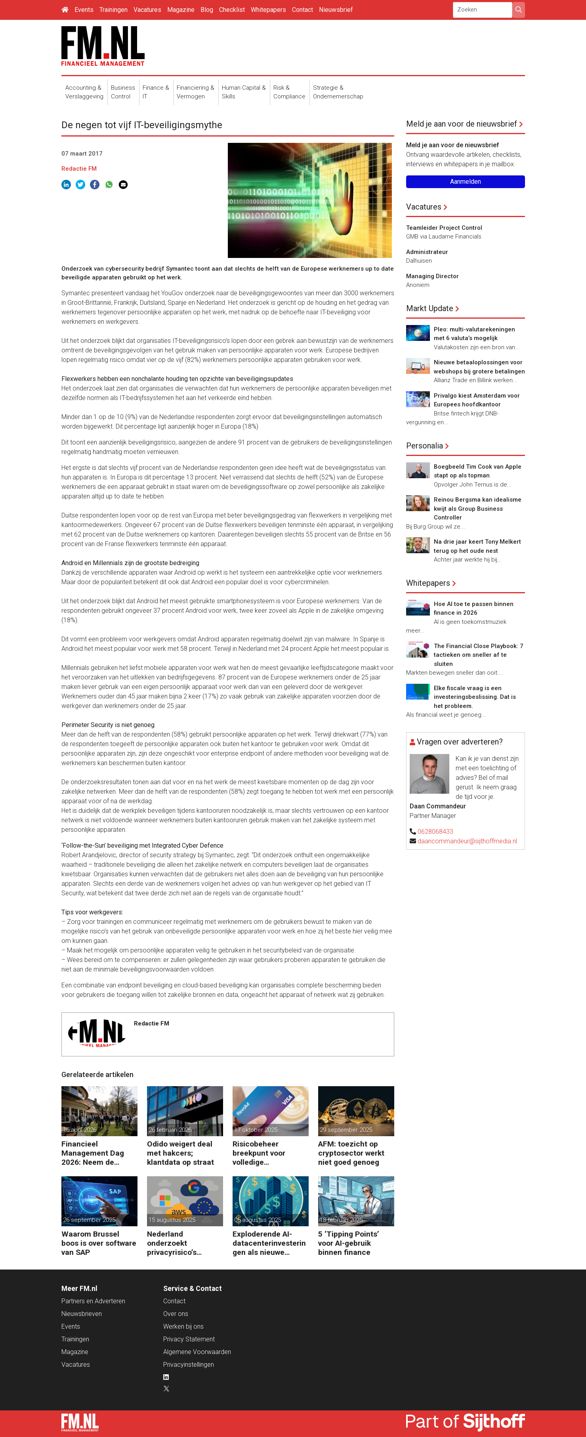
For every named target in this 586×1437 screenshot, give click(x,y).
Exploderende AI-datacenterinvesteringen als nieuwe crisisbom (269, 1243)
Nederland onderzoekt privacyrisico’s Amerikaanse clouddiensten (172, 1243)
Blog (206, 9)
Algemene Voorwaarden (197, 1352)
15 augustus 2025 (172, 1219)
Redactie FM (79, 168)
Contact (302, 9)
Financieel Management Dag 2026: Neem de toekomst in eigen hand (92, 1153)
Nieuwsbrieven (81, 1314)
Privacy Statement (189, 1339)
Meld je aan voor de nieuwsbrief (461, 124)
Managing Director (432, 276)
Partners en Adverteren (93, 1301)
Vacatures (147, 9)
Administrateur (427, 252)
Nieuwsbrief (336, 9)
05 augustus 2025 (257, 1219)
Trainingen (113, 9)
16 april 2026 (79, 1129)
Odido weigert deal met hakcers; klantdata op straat (180, 1153)
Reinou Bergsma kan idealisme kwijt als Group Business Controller (477, 508)
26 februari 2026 (170, 1129)
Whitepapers (268, 9)
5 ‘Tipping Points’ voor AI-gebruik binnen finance (348, 1243)
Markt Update (429, 308)
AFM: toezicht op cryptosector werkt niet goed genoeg (351, 1153)
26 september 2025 (89, 1219)
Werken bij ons (183, 1326)
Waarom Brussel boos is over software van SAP (98, 1243)
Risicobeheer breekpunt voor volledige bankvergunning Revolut (260, 1153)
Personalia (424, 445)
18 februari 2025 (341, 1219)
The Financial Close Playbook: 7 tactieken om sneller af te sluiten (478, 655)
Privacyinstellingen (188, 1364)
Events (84, 9)
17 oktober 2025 (255, 1129)
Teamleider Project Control (444, 227)
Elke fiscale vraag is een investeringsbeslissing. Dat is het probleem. (475, 697)
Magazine (181, 9)
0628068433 (435, 831)
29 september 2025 (346, 1129)
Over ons (175, 1314)
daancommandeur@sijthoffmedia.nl (467, 841)
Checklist (232, 9)
